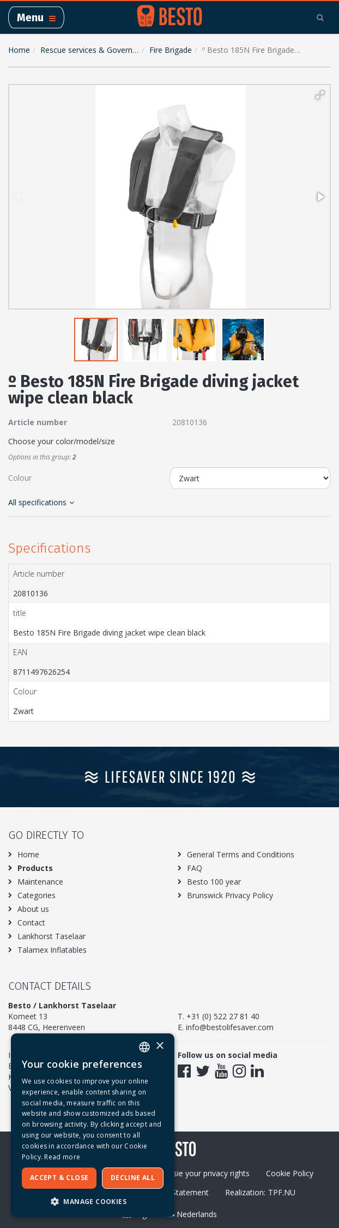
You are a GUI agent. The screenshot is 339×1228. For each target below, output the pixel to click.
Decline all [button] (133, 1177)
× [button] (159, 1046)
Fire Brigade (170, 50)
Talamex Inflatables (52, 950)
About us (33, 909)
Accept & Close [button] (59, 1177)
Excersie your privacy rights (202, 1173)
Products (35, 868)
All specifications (41, 502)
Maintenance (40, 881)
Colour (20, 478)
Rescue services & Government (95, 50)
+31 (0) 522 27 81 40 (222, 1016)
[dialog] (92, 1125)
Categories (36, 895)
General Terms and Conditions (240, 854)
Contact (31, 922)
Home (19, 50)
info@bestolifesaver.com (230, 1027)
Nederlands (191, 1214)
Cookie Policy (289, 1173)
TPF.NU (281, 1192)
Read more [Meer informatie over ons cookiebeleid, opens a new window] (62, 1157)
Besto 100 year (214, 881)
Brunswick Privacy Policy (230, 895)
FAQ (194, 868)
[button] (320, 95)
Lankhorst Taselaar (51, 936)
